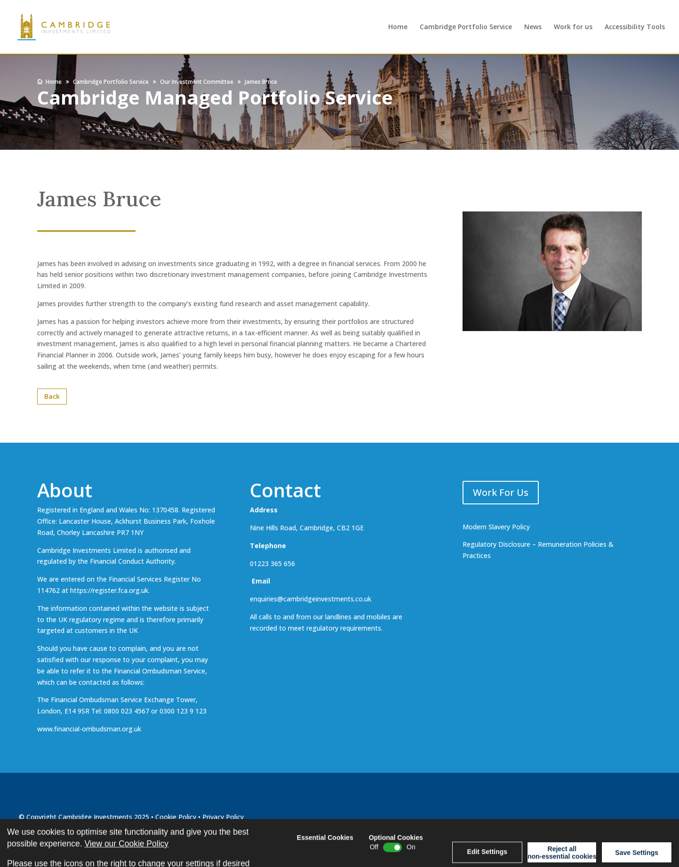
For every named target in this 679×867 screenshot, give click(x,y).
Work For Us (500, 492)
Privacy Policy (223, 816)
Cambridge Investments (95, 816)
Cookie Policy (175, 816)
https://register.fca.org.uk (109, 590)
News (533, 27)
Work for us (573, 27)
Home (397, 27)
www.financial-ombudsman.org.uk (89, 728)
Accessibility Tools (635, 27)
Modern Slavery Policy (496, 526)
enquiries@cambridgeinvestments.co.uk (310, 598)
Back (52, 396)
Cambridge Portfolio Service (466, 27)
